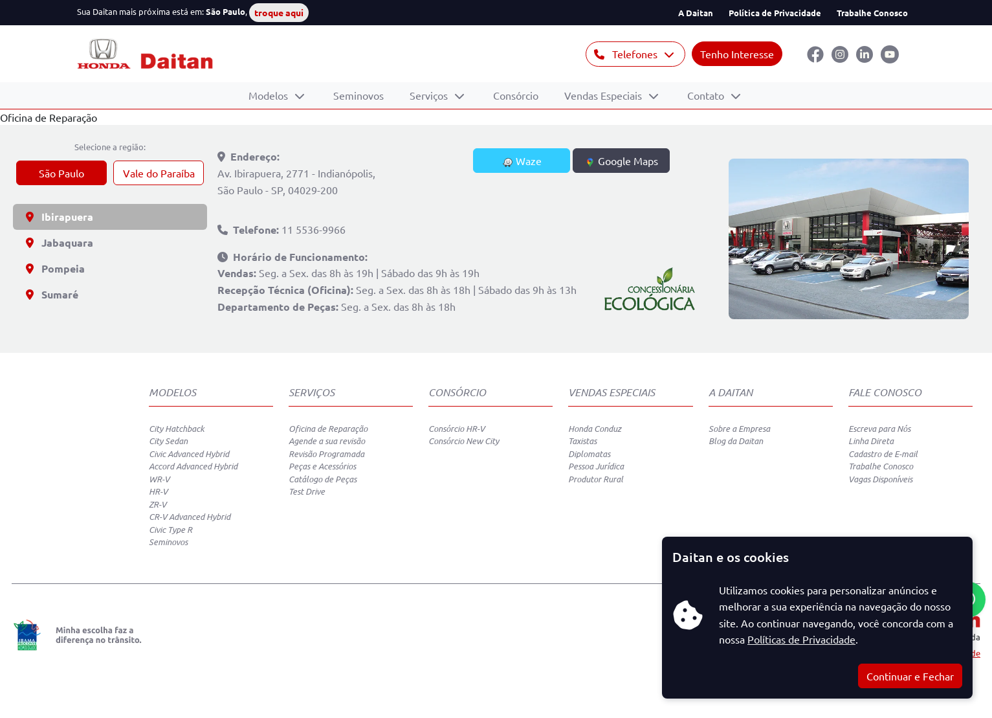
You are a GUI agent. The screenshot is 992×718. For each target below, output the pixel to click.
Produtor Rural (595, 479)
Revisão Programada (326, 454)
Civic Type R (170, 529)
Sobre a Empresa (739, 428)
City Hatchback (176, 428)
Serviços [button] (430, 95)
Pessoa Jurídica (596, 466)
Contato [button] (707, 95)
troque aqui (278, 12)
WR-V (159, 479)
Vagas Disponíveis (880, 479)
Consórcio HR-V (456, 428)
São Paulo (61, 172)
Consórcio (515, 95)
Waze (522, 161)
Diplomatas (589, 454)
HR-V (158, 491)
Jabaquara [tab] (59, 242)
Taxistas (582, 441)
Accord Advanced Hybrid (193, 466)
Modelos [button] (269, 95)
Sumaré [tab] (52, 294)
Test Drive (307, 491)
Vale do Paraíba (159, 172)
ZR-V (157, 504)
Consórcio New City (463, 441)
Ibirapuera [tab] (59, 216)
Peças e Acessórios (322, 466)
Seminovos (358, 95)
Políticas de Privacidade (801, 639)
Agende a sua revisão (327, 441)
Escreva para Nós (879, 428)
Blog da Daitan (736, 441)
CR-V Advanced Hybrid (189, 516)
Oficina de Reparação (328, 428)
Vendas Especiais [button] (604, 95)
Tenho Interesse (737, 53)
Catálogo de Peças (323, 479)
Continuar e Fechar (910, 675)
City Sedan (168, 441)
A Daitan (695, 12)
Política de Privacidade (775, 12)
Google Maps (621, 161)
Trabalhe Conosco (872, 12)
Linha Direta (871, 441)
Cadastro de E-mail (883, 454)
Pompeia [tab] (55, 268)
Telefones (627, 53)
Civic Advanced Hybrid (189, 454)
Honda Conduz (594, 428)
